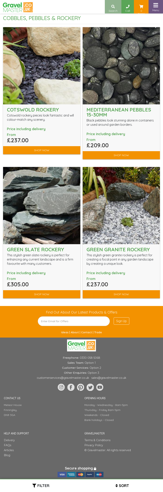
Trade (98, 332)
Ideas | (66, 332)
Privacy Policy (93, 445)
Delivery (9, 440)
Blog (7, 455)
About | (76, 332)
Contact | (87, 332)
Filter (43, 485)
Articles (9, 450)
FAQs (7, 445)
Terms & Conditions (97, 440)
